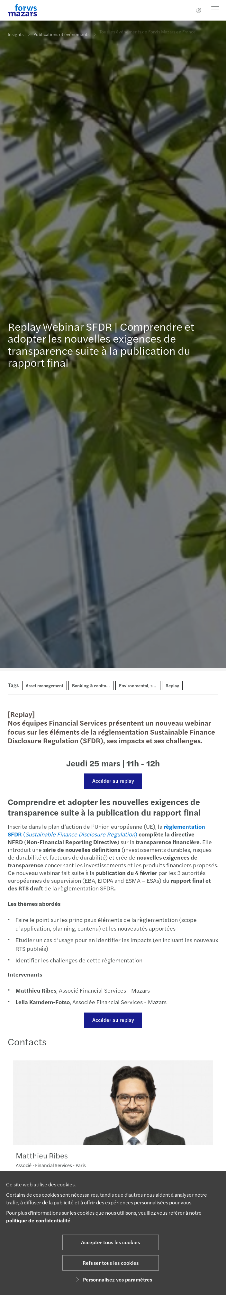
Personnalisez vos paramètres (113, 1279)
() (103, 830)
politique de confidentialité (38, 1220)
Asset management (44, 685)
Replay (172, 685)
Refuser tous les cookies (111, 1262)
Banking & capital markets (98, 685)
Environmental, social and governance (156, 685)
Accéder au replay (110, 780)
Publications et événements (61, 33)
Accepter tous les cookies (110, 1242)
